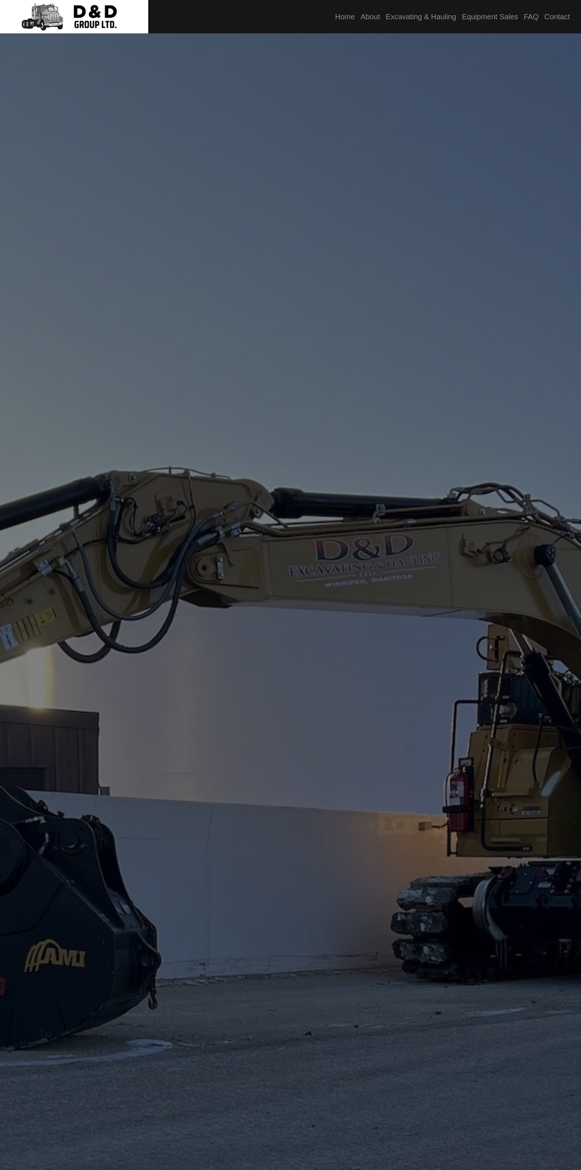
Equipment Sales (490, 17)
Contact (557, 17)
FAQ (531, 17)
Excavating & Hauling (421, 17)
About (370, 17)
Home (345, 17)
